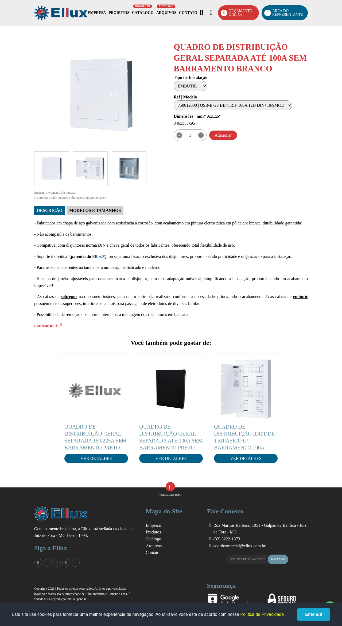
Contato (188, 13)
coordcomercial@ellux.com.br (239, 546)
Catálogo (143, 13)
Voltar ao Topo (170, 489)
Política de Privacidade (259, 559)
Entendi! (313, 614)
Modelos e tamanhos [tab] (95, 210)
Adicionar (223, 135)
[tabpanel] (171, 272)
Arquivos (166, 13)
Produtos (118, 13)
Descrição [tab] (50, 210)
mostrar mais (46, 325)
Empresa (97, 13)
